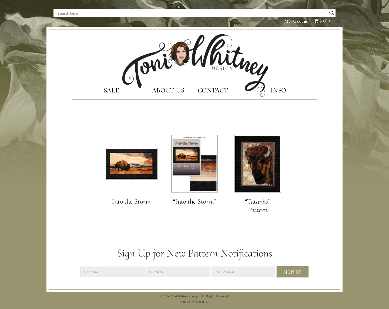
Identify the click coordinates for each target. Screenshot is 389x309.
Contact (213, 90)
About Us (168, 90)
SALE (111, 90)
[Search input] (112, 13)
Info (278, 90)
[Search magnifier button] (332, 13)
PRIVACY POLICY (194, 302)
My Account (296, 21)
